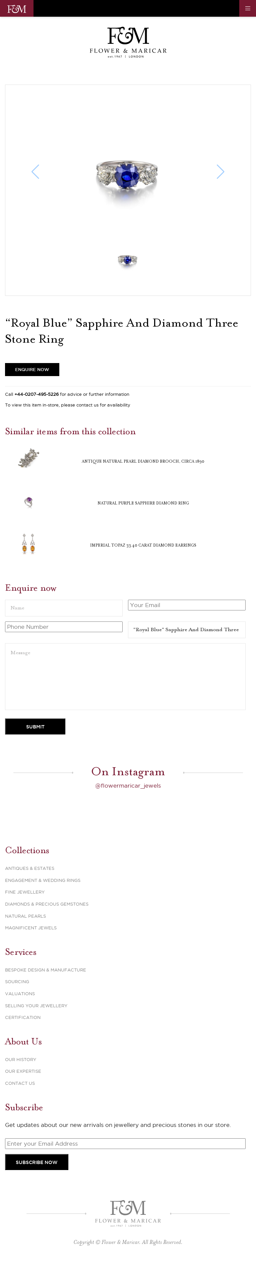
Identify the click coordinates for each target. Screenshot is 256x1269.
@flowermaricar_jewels (128, 786)
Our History (20, 1059)
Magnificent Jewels (31, 927)
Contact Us (20, 1083)
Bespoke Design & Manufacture (45, 969)
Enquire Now (32, 369)
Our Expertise (23, 1071)
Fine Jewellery (25, 892)
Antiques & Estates (29, 868)
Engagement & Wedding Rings (42, 880)
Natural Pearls (25, 916)
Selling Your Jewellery (36, 1005)
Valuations (20, 993)
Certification (23, 1017)
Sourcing (17, 981)
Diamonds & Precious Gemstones (46, 904)
